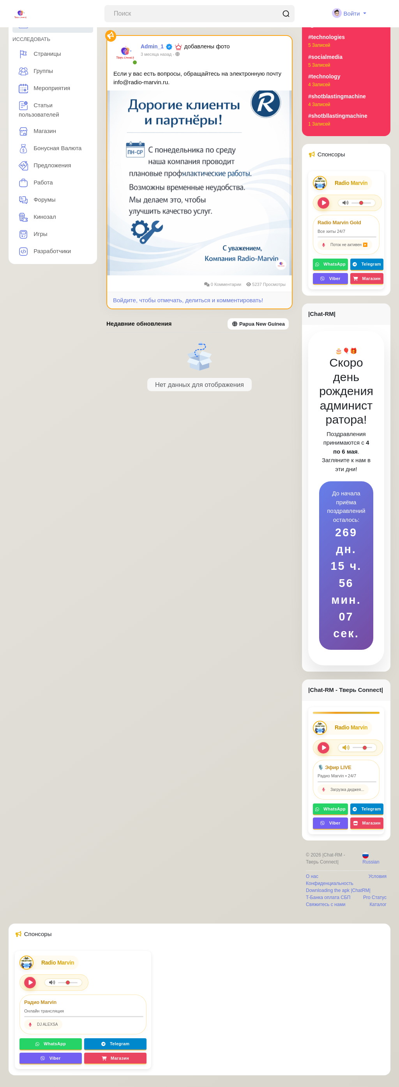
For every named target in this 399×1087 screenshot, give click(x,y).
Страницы (40, 54)
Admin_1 (152, 46)
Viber (330, 278)
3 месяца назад (156, 54)
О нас (312, 876)
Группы (36, 71)
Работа (36, 183)
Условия (378, 876)
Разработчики (45, 251)
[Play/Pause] (323, 748)
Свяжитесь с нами (325, 904)
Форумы (37, 200)
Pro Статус (375, 897)
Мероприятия (44, 88)
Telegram (367, 264)
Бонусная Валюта (50, 148)
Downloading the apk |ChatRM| (338, 890)
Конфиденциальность (329, 883)
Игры (33, 234)
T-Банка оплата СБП (328, 897)
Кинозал (37, 217)
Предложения (45, 165)
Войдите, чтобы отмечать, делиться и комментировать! (188, 300)
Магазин (37, 131)
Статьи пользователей (39, 109)
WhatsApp (330, 264)
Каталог (378, 904)
